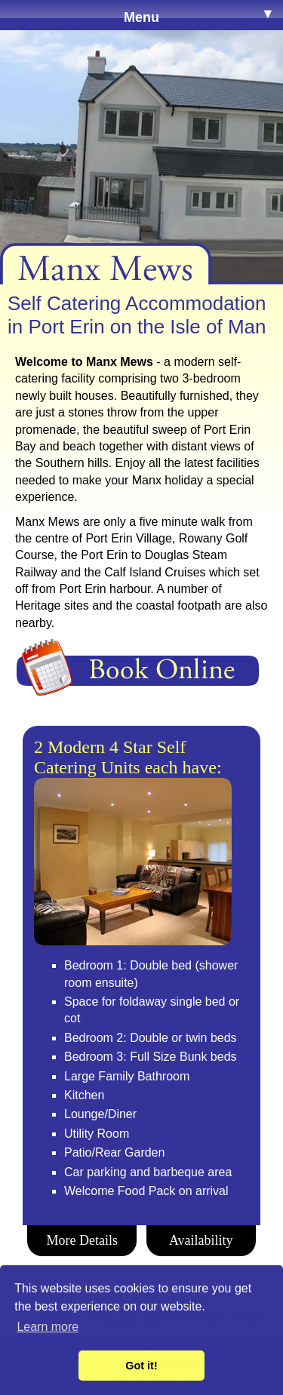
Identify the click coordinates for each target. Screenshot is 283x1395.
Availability (201, 1240)
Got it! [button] (141, 1366)
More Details (82, 1240)
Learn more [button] (47, 1326)
